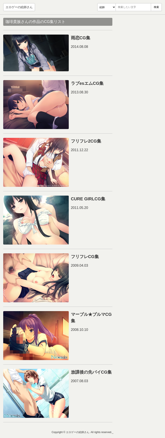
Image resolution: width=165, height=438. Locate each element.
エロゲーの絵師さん (19, 7)
